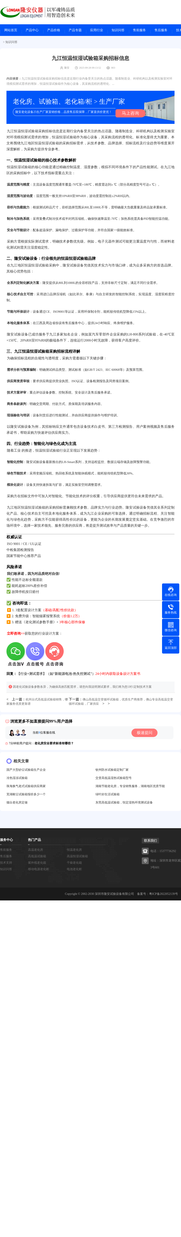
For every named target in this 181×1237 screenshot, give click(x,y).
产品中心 (32, 31)
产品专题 (75, 31)
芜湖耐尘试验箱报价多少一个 (26, 795)
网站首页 (11, 31)
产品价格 (54, 31)
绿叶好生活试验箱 (107, 795)
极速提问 (147, 733)
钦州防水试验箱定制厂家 (112, 770)
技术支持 (6, 863)
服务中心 (6, 840)
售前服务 (139, 31)
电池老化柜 (74, 870)
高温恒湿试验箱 (77, 857)
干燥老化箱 (74, 863)
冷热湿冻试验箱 (17, 778)
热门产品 (34, 840)
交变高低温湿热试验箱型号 (113, 778)
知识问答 (118, 31)
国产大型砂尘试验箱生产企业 (26, 770)
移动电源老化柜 (38, 870)
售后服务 (161, 31)
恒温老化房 (74, 850)
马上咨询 (128, 114)
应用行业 (96, 31)
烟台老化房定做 (17, 803)
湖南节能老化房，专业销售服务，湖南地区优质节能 (130, 787)
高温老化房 (35, 850)
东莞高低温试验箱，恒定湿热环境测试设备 (124, 803)
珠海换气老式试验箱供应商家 (26, 787)
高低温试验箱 (37, 857)
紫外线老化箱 (37, 863)
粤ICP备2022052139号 (163, 894)
